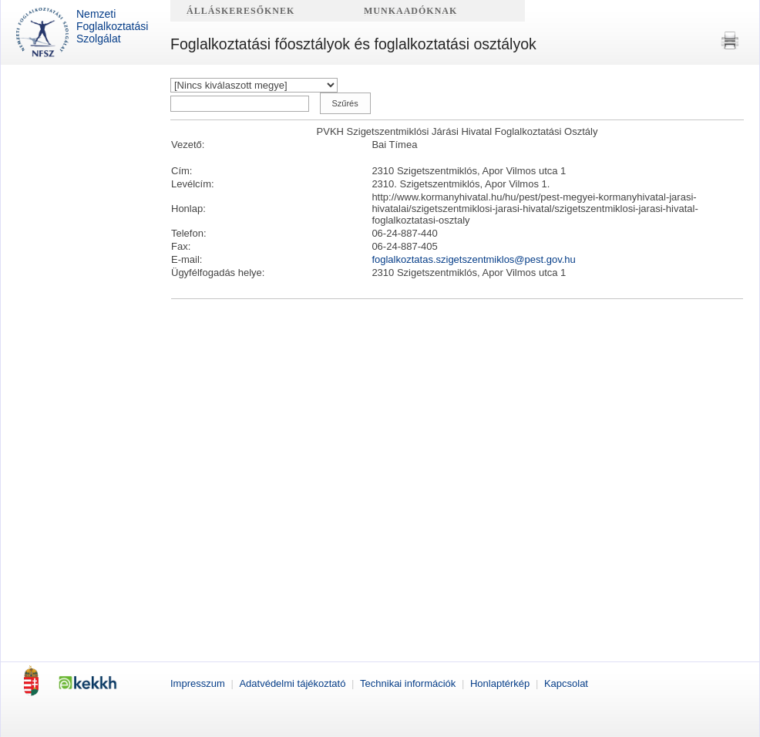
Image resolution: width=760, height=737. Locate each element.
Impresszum (198, 683)
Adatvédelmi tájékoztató (293, 683)
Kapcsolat (566, 683)
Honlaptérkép (501, 683)
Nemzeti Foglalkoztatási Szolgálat (82, 32)
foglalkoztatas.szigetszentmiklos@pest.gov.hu (473, 259)
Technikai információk (409, 683)
